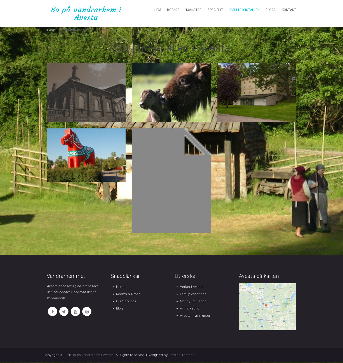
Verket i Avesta (192, 288)
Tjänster (193, 10)
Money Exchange (193, 302)
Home (121, 288)
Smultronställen (244, 10)
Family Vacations (193, 295)
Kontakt (289, 10)
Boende (173, 10)
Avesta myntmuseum (196, 317)
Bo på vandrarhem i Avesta (86, 13)
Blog (119, 309)
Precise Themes (181, 356)
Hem (157, 10)
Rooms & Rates (128, 295)
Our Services (126, 302)
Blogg (271, 10)
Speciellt (215, 10)
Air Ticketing (190, 309)
